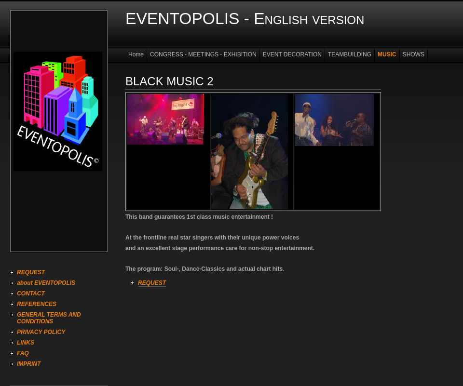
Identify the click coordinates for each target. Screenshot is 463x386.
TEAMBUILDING (349, 54)
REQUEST (31, 272)
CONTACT (31, 293)
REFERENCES (36, 304)
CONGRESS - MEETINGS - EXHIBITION (203, 54)
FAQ (23, 353)
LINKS (25, 342)
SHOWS (413, 54)
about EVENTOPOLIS (46, 283)
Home (136, 54)
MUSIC (387, 54)
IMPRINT (29, 363)
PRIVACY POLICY (41, 332)
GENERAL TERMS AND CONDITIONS (49, 318)
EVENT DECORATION (292, 54)
